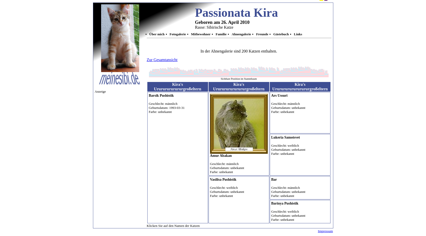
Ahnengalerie (241, 34)
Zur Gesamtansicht (162, 60)
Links (298, 34)
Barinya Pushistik (284, 203)
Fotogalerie (178, 34)
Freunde (262, 34)
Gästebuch (281, 34)
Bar (274, 179)
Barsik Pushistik (161, 95)
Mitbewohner (201, 34)
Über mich (157, 34)
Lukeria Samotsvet (285, 137)
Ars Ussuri (279, 95)
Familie (221, 34)
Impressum (325, 231)
